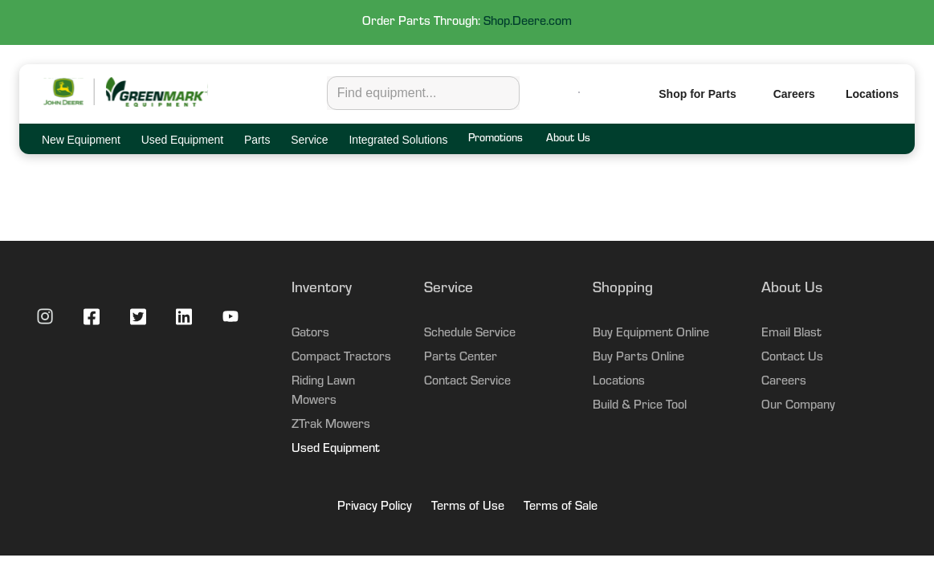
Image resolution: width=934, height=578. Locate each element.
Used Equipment (336, 449)
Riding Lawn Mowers (323, 392)
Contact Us (792, 358)
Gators (310, 334)
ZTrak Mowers (331, 425)
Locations (619, 382)
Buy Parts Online (638, 358)
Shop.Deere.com (527, 22)
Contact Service (467, 382)
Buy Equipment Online (651, 334)
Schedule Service (470, 334)
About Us (567, 139)
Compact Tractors (341, 358)
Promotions (495, 139)
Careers (794, 94)
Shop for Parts (697, 94)
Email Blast (791, 334)
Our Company (798, 406)
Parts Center (460, 358)
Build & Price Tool (640, 406)
